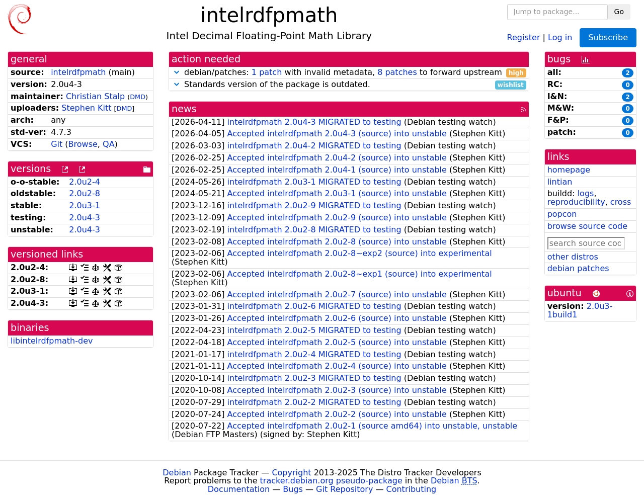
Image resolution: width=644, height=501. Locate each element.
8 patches (397, 72)
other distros (572, 257)
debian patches (578, 268)
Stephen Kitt (86, 108)
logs (586, 193)
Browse (83, 144)
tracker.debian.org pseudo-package (331, 480)
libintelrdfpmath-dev (52, 341)
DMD (137, 97)
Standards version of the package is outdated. (349, 84)
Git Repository (344, 489)
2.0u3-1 (84, 205)
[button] (176, 72)
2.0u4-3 (84, 217)
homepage (568, 170)
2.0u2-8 (84, 193)
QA (109, 144)
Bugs (293, 489)
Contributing (411, 489)
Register (523, 37)
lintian (560, 182)
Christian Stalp (95, 96)
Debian (177, 472)
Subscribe (608, 37)
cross (620, 202)
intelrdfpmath (78, 72)
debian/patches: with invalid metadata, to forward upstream (349, 72)
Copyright (291, 472)
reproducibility (576, 202)
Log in (560, 37)
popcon (562, 214)
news (184, 109)
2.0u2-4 (84, 182)
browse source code (587, 226)
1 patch (267, 72)
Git (56, 144)
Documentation (239, 489)
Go (619, 12)
